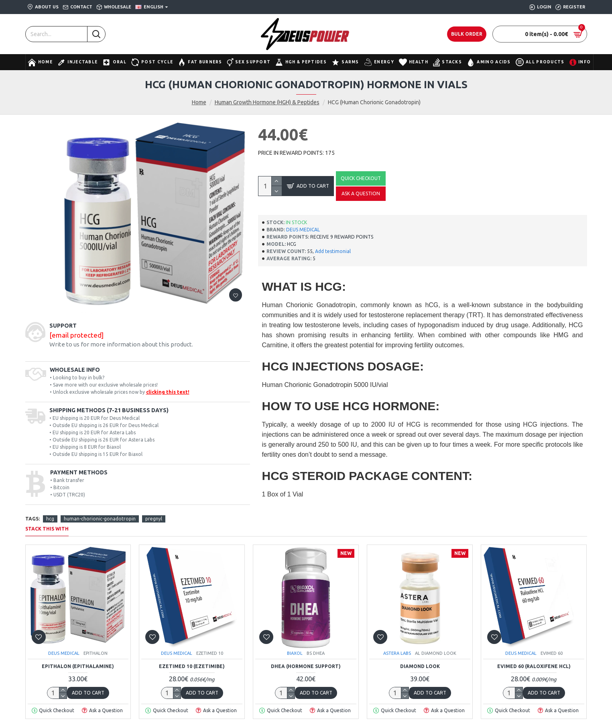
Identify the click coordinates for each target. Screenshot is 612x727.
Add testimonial (333, 251)
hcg (50, 518)
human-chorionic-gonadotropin (100, 518)
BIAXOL (295, 653)
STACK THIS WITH (47, 528)
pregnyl (153, 518)
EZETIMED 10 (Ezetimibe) (192, 666)
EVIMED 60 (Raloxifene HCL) (534, 666)
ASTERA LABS (397, 653)
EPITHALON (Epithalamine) (78, 666)
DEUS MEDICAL (303, 229)
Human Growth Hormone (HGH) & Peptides (267, 102)
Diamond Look (420, 666)
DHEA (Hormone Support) (306, 666)
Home (199, 102)
